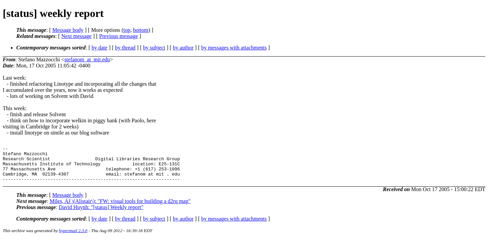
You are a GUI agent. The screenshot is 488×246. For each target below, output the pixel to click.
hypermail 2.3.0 (73, 237)
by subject (154, 47)
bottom (140, 30)
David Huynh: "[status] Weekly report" (101, 214)
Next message (76, 36)
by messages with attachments (234, 47)
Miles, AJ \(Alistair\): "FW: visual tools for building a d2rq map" (120, 208)
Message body (67, 30)
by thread (125, 47)
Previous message (118, 36)
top (126, 30)
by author (183, 47)
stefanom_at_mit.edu (87, 59)
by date (99, 47)
